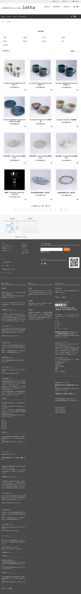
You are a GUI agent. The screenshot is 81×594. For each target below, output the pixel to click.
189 (61, 209)
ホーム (3, 21)
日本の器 (9, 21)
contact (9, 16)
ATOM (6, 262)
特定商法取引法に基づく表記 (9, 264)
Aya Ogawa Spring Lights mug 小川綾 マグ (14, 83)
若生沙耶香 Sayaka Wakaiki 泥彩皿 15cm (14, 156)
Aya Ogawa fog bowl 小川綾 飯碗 (66, 119)
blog (14, 16)
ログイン (66, 1)
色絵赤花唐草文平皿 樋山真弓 (66, 192)
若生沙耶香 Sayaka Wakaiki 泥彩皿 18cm (40, 156)
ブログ (3, 257)
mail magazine (21, 16)
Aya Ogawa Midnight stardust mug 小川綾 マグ (66, 83)
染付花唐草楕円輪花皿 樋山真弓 (40, 192)
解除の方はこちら (44, 251)
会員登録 (76, 1)
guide (3, 16)
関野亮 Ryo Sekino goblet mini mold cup (14, 192)
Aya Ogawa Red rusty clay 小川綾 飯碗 (40, 119)
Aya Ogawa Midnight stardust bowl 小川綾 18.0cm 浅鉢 (14, 119)
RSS (2, 262)
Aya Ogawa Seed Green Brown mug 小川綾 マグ (40, 83)
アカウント (57, 1)
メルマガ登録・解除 (7, 260)
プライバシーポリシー (7, 267)
